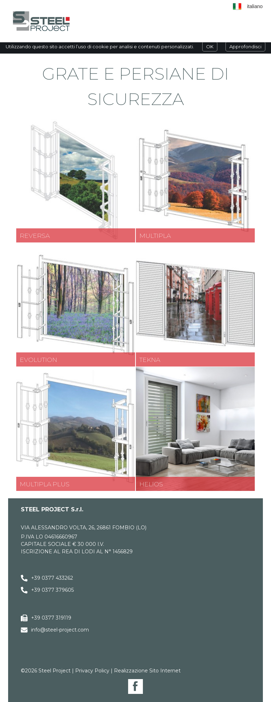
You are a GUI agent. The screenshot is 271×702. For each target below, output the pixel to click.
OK (209, 46)
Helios (151, 484)
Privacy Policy (92, 670)
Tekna (149, 359)
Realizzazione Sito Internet (147, 670)
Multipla (155, 235)
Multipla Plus (45, 484)
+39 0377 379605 (52, 590)
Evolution (38, 359)
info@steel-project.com (60, 630)
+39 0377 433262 (52, 578)
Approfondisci (245, 46)
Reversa (35, 235)
